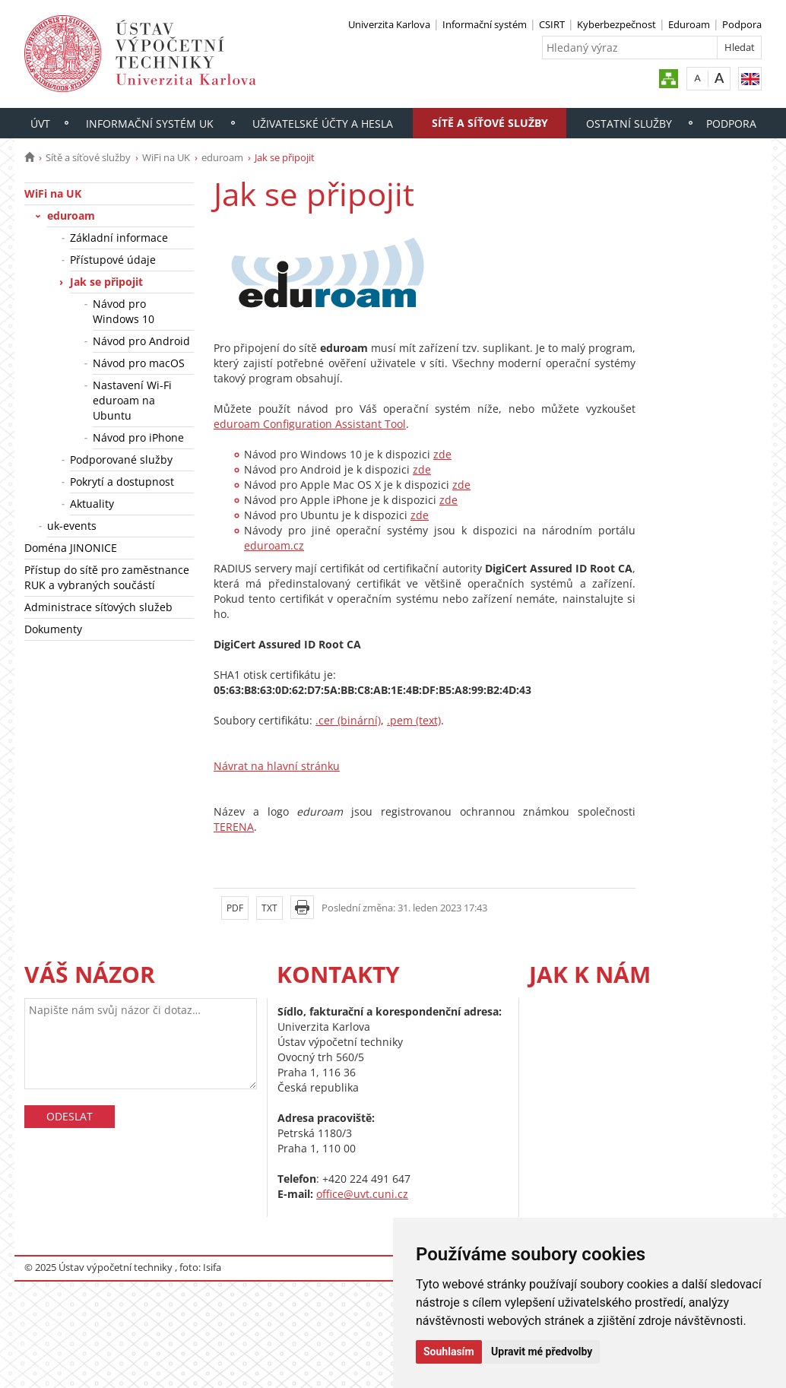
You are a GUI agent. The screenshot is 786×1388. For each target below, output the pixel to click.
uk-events (72, 525)
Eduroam (689, 24)
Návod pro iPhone (138, 437)
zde (442, 454)
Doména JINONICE (70, 547)
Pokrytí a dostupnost (122, 481)
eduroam (222, 157)
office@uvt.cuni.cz (362, 1194)
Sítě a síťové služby (490, 123)
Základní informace (119, 237)
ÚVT (40, 123)
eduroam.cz (274, 545)
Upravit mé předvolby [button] (541, 1351)
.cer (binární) (348, 720)
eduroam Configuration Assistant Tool (310, 424)
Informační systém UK (150, 123)
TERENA (234, 826)
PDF (235, 908)
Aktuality (92, 503)
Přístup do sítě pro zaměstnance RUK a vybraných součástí (106, 577)
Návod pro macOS (139, 363)
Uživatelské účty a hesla (322, 123)
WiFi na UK (166, 157)
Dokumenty (53, 629)
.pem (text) (414, 720)
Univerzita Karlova (389, 24)
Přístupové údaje (113, 259)
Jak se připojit (106, 281)
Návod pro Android (141, 341)
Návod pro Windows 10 (123, 311)
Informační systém (484, 24)
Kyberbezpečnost (616, 24)
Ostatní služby (629, 123)
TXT (269, 908)
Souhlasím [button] (448, 1351)
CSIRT (552, 24)
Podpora (742, 24)
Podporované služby (121, 459)
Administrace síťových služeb (98, 607)
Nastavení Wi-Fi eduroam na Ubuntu (132, 400)
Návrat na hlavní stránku (277, 766)
